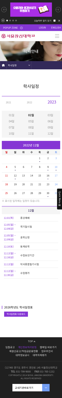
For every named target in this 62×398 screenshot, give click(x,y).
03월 (50, 115)
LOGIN (42, 27)
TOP (31, 341)
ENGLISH (56, 27)
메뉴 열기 (57, 36)
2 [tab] (10, 20)
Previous (4, 9)
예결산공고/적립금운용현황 (23, 351)
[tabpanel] (31, 9)
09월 (50, 127)
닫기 (59, 20)
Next (58, 9)
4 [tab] (16, 20)
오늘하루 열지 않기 (42, 21)
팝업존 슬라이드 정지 (3, 20)
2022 (29, 102)
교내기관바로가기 (24, 387)
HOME (3, 65)
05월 (31, 121)
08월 (31, 127)
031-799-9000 (23, 371)
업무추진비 (47, 351)
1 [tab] (7, 20)
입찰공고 (10, 347)
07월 (11, 127)
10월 (11, 133)
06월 (50, 121)
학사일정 (12, 65)
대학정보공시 (22, 355)
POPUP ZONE (13, 27)
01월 (11, 115)
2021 (8, 102)
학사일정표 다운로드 (16, 314)
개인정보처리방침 (27, 347)
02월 (31, 115)
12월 (50, 133)
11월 (31, 133)
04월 (11, 121)
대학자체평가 (40, 355)
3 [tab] (13, 20)
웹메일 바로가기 (48, 347)
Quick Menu (59, 199)
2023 (52, 102)
